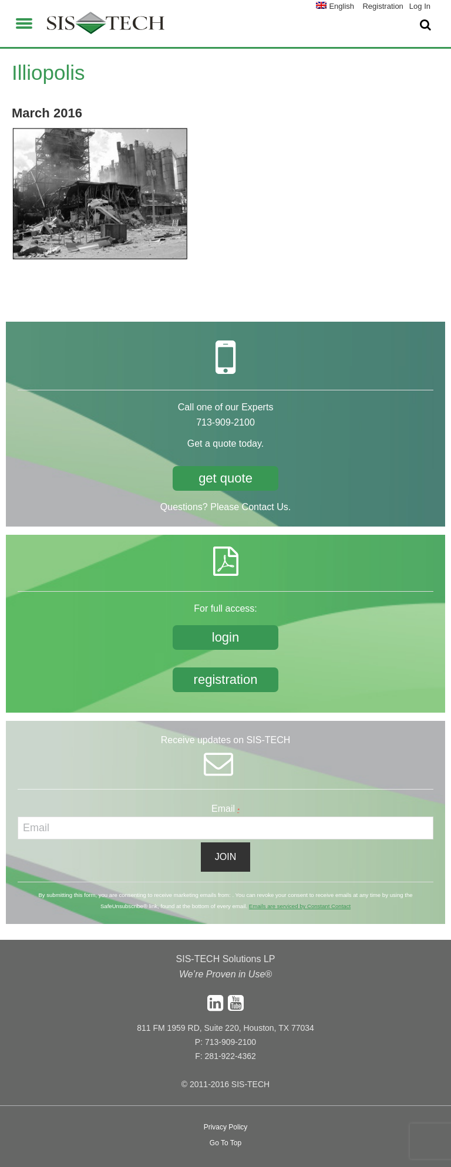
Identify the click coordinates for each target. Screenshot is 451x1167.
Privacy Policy (226, 1127)
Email (225, 809)
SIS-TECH (105, 26)
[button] (24, 22)
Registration (382, 6)
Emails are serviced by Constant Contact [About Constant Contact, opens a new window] (300, 906)
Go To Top (225, 1143)
